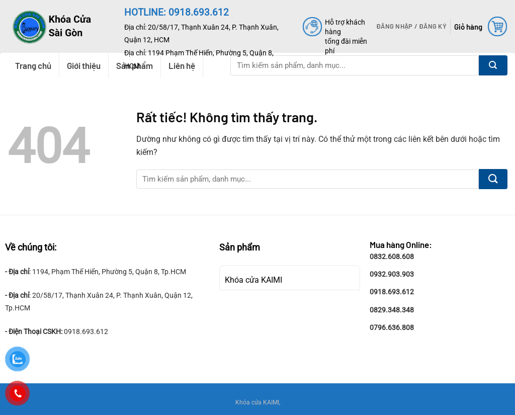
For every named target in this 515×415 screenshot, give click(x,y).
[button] (411, 26)
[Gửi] (493, 65)
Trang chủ (33, 65)
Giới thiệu (84, 65)
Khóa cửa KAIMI (253, 280)
